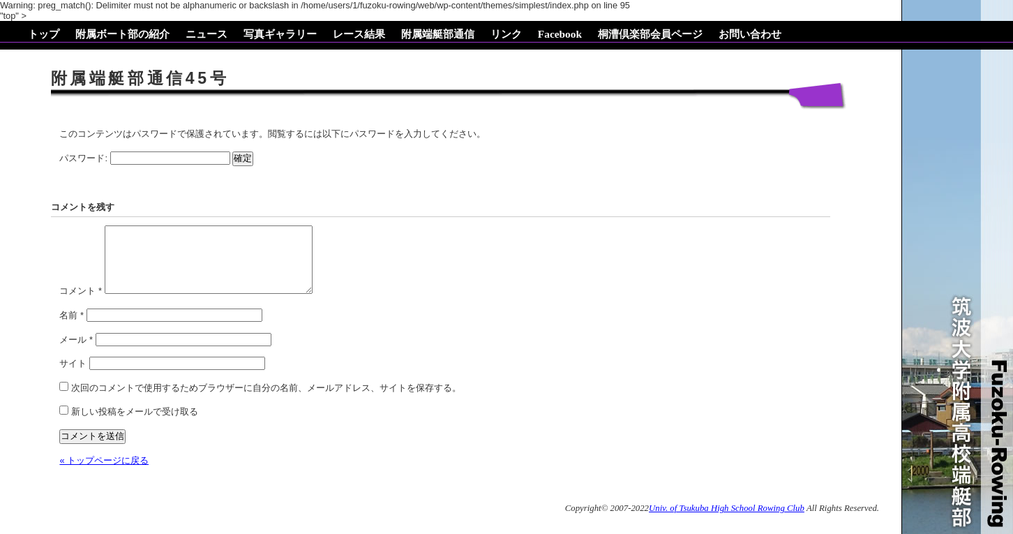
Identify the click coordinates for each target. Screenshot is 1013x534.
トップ (43, 34)
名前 (71, 326)
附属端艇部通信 (437, 34)
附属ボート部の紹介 (122, 34)
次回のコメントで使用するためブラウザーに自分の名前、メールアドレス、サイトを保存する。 (266, 399)
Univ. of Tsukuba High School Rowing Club (726, 519)
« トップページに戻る (104, 471)
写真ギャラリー (280, 34)
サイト (73, 374)
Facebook (560, 34)
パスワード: (144, 158)
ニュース (206, 34)
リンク (506, 34)
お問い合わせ (750, 34)
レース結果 (359, 34)
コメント (80, 302)
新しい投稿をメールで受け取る (134, 422)
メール (76, 351)
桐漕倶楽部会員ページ (650, 34)
